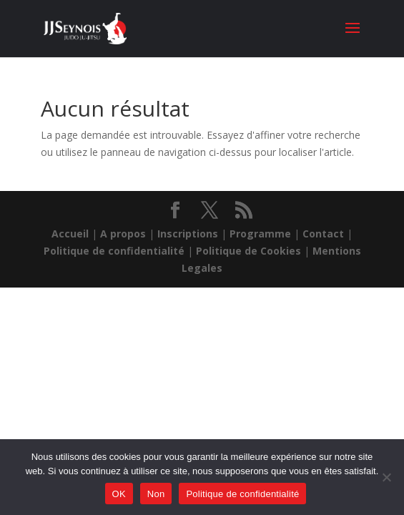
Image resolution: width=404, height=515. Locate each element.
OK (119, 494)
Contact (323, 233)
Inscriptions (187, 233)
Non (156, 494)
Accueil (70, 233)
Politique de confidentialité (114, 251)
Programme (260, 233)
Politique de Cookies (248, 251)
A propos (123, 233)
